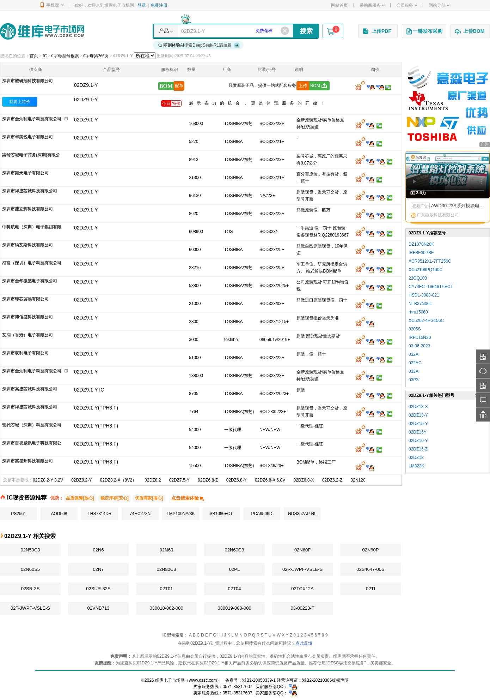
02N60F (302, 549)
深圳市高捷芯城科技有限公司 (29, 389)
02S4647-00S (370, 569)
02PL (234, 569)
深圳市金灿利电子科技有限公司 (31, 118)
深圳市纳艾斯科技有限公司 (27, 245)
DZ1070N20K (421, 244)
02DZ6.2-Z (332, 480)
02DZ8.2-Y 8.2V (48, 480)
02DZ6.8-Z (208, 480)
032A (413, 354)
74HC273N (140, 513)
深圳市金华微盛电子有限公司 (29, 281)
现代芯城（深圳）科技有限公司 (31, 425)
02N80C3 (166, 569)
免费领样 (264, 30)
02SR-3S (30, 588)
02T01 (166, 588)
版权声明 (340, 680)
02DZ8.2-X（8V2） (118, 480)
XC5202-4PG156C (426, 320)
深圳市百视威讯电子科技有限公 (31, 443)
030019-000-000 (234, 608)
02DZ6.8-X (304, 480)
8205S (415, 329)
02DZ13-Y (418, 415)
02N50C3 (30, 549)
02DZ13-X (418, 406)
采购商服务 (372, 5)
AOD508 (59, 513)
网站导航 (439, 5)
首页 (34, 55)
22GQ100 (418, 278)
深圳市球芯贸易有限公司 (25, 299)
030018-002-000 (166, 608)
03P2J (415, 379)
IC (45, 55)
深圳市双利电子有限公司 (25, 353)
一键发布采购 (424, 31)
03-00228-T (302, 608)
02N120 (358, 480)
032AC (415, 362)
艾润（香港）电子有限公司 (27, 335)
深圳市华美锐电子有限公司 (27, 137)
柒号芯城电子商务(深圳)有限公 (31, 155)
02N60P (370, 549)
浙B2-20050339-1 (259, 680)
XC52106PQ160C (425, 269)
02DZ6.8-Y (236, 480)
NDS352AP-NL (302, 513)
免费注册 (159, 5)
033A (413, 371)
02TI (370, 588)
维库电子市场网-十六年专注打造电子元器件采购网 (42, 31)
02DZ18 (416, 457)
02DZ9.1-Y (86, 99)
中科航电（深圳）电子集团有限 (31, 227)
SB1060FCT (221, 513)
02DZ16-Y (418, 440)
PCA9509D (261, 513)
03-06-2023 (419, 345)
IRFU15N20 (420, 337)
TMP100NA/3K (180, 513)
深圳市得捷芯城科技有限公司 (29, 191)
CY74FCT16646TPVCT (431, 286)
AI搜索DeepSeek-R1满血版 (199, 45)
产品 (164, 31)
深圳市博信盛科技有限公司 (27, 317)
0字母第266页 (96, 55)
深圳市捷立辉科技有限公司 (27, 209)
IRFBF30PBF (421, 252)
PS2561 (18, 513)
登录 (141, 5)
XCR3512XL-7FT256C (430, 261)
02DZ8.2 (153, 480)
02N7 (98, 569)
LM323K (416, 466)
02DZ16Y (418, 432)
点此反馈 (303, 643)
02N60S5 (30, 569)
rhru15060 (418, 312)
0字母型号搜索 (65, 55)
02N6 (98, 549)
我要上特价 (19, 101)
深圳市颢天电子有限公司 (25, 173)
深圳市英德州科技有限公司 (27, 461)
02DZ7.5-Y (179, 480)
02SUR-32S (98, 588)
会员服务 (406, 5)
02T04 (234, 588)
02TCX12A (302, 588)
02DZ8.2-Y (81, 480)
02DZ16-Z (418, 449)
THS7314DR (99, 513)
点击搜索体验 (188, 498)
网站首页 (339, 5)
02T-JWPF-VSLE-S (30, 608)
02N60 (166, 549)
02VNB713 (98, 608)
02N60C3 (234, 549)
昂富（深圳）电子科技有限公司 (31, 263)
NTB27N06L (420, 303)
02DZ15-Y (418, 423)
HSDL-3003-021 (424, 295)
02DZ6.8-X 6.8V (270, 480)
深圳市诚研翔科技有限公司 (27, 80)
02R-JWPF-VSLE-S (302, 569)
